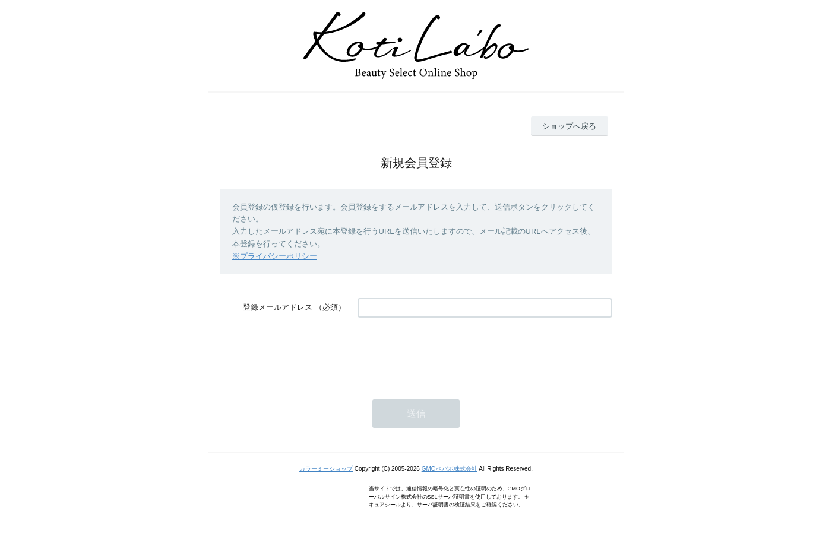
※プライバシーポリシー (274, 256)
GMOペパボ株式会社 (449, 468)
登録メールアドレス (277, 307)
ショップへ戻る (569, 126)
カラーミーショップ (326, 468)
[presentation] (448, 352)
